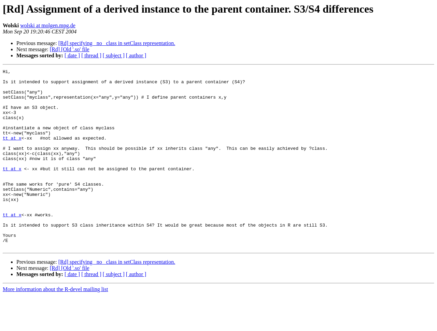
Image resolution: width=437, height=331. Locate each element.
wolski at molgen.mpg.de (47, 25)
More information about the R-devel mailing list (55, 325)
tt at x (12, 152)
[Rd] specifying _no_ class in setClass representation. (116, 43)
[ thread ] (91, 55)
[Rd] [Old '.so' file (69, 49)
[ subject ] (114, 55)
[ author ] (136, 55)
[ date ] (72, 55)
